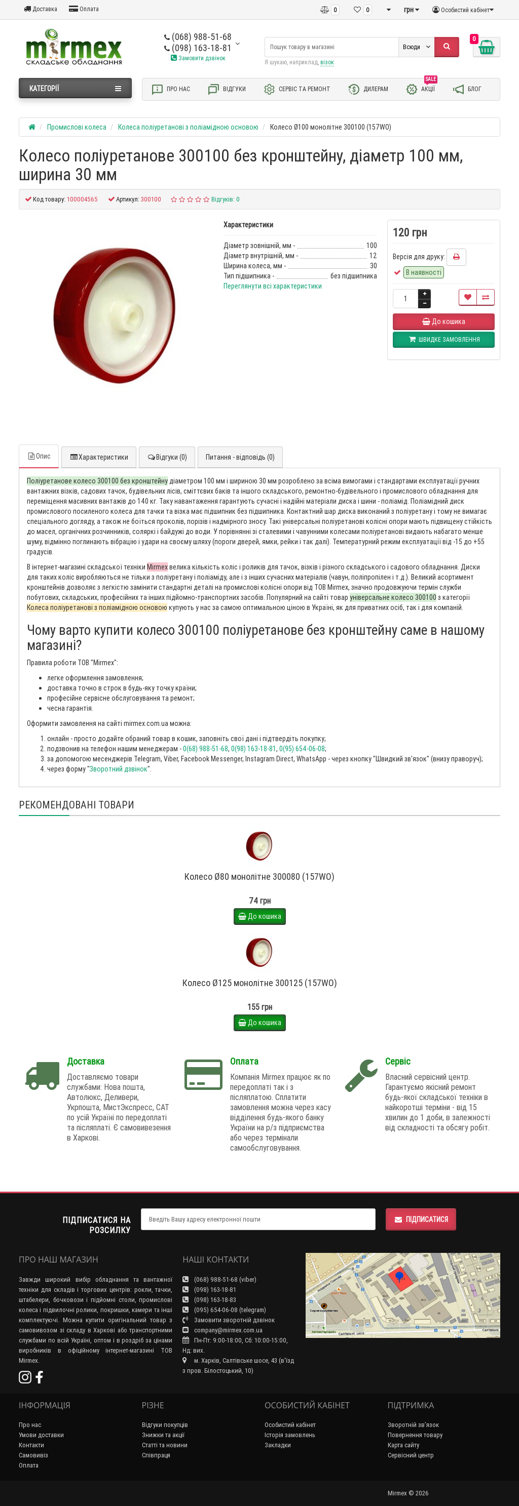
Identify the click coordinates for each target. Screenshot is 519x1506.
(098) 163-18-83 (209, 1299)
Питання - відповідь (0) (240, 457)
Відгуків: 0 (225, 199)
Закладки (278, 1445)
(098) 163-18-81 (198, 48)
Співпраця (156, 1455)
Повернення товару (415, 1435)
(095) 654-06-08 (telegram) (224, 1310)
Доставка (40, 9)
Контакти (31, 1445)
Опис (39, 456)
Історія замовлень (290, 1435)
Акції (421, 89)
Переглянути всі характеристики (273, 286)
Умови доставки (41, 1435)
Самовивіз (33, 1455)
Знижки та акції (163, 1435)
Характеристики (98, 457)
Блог (466, 89)
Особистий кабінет (290, 1424)
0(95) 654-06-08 (302, 748)
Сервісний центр (411, 1455)
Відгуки (226, 89)
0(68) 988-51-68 (205, 748)
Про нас (170, 89)
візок (327, 62)
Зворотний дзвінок (118, 769)
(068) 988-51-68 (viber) (219, 1279)
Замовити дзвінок (198, 58)
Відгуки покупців (165, 1424)
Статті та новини (165, 1445)
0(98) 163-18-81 (253, 748)
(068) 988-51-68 (198, 37)
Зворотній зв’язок (413, 1424)
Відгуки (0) (167, 457)
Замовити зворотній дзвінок (228, 1320)
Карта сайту (403, 1445)
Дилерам (368, 89)
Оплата (84, 9)
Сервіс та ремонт (296, 89)
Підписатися (421, 1219)
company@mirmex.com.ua (222, 1330)
